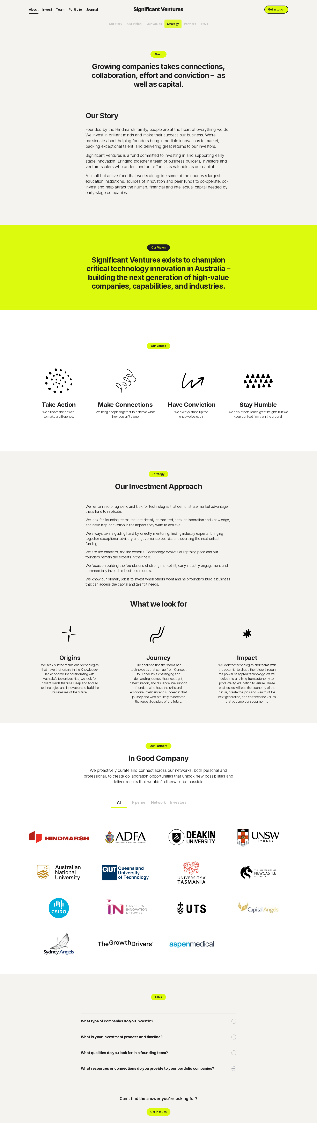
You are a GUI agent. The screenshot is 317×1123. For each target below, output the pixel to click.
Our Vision (134, 24)
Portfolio (75, 10)
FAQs (204, 24)
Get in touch (276, 9)
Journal (92, 10)
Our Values (154, 24)
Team (60, 10)
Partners (190, 24)
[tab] (119, 803)
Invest (47, 10)
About (33, 10)
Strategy (173, 24)
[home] (158, 9)
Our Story (115, 24)
